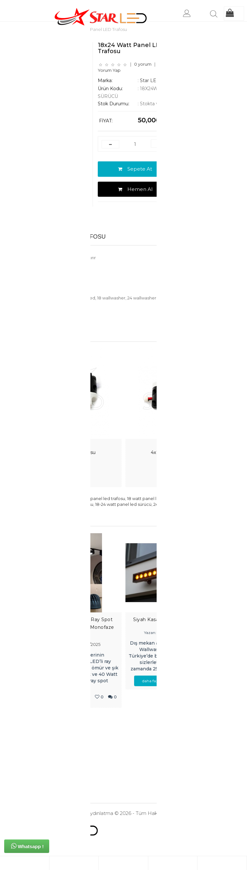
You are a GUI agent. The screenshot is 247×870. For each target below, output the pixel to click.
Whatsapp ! (27, 846)
